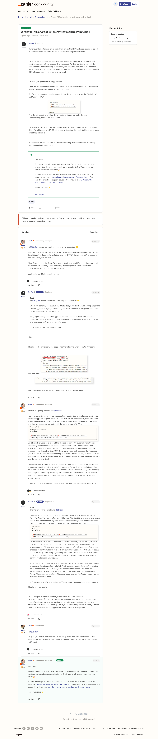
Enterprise (110, 728)
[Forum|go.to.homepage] (36, 4)
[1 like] (35, 281)
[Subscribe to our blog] (32, 728)
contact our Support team (52, 182)
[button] (124, 4)
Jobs (102, 728)
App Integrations (136, 728)
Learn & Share (38, 11)
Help (69, 728)
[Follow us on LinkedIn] (28, 728)
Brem (30, 626)
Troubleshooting (42, 17)
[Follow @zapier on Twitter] (37, 728)
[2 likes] (36, 490)
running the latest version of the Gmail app (71, 177)
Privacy (140, 734)
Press (95, 728)
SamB (30, 241)
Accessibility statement (87, 719)
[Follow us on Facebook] (24, 728)
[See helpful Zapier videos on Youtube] (41, 728)
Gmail (31, 202)
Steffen (31, 43)
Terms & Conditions (70, 719)
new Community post (56, 687)
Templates (122, 728)
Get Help (23, 11)
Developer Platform (81, 728)
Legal (133, 734)
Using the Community (119, 38)
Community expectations (121, 42)
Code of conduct (117, 34)
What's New (55, 11)
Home (20, 17)
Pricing (62, 728)
